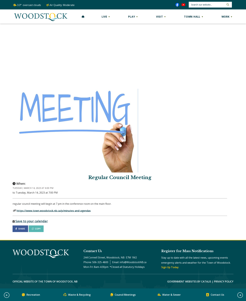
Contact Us (215, 295)
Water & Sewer (169, 295)
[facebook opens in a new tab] (177, 5)
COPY (36, 228)
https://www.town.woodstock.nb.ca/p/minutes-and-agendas (54, 210)
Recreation (31, 295)
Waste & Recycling (77, 295)
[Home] (83, 16)
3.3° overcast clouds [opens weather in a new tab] (29, 5)
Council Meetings (123, 295)
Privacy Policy (223, 281)
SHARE (20, 228)
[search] (207, 4)
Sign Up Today (170, 267)
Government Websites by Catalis (189, 281)
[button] (227, 4)
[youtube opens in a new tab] (183, 5)
